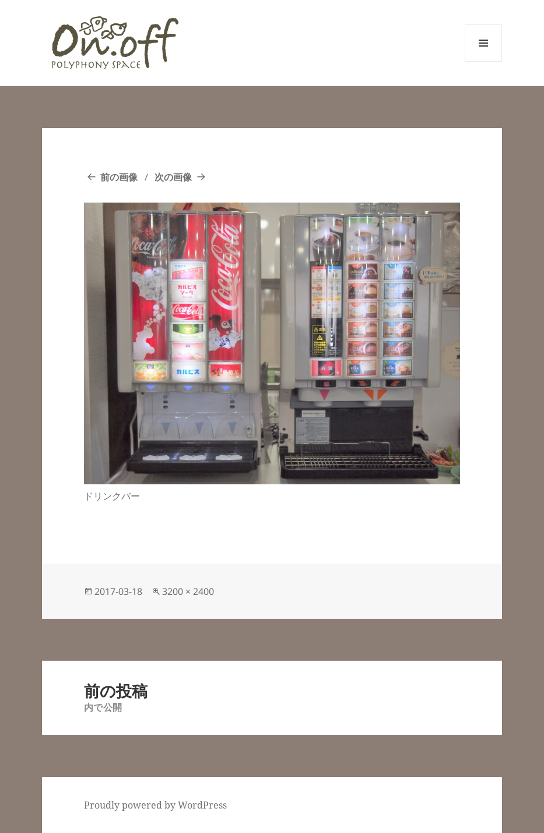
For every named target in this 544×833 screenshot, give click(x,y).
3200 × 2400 (188, 591)
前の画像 (119, 177)
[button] (114, 43)
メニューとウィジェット (483, 61)
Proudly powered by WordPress (155, 805)
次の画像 (173, 177)
